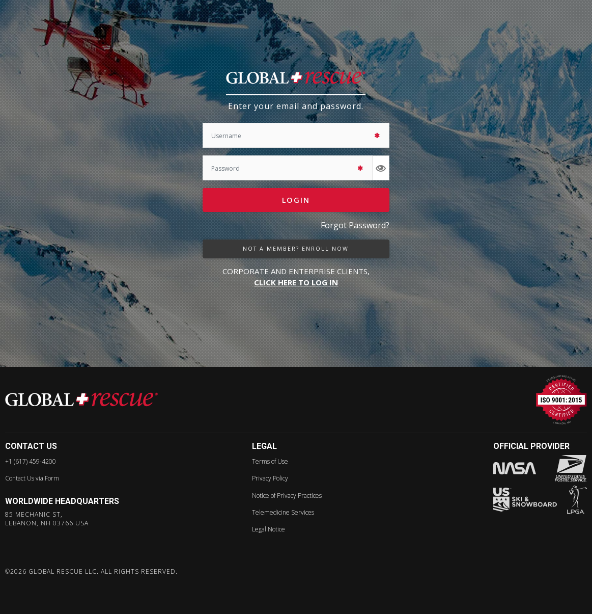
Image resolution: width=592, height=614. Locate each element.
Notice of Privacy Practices (287, 495)
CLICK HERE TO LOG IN (296, 282)
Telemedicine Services (283, 512)
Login (296, 200)
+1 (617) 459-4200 (30, 461)
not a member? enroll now (296, 248)
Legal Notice (268, 529)
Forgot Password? (355, 225)
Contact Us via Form (32, 478)
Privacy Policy (270, 478)
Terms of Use (270, 461)
